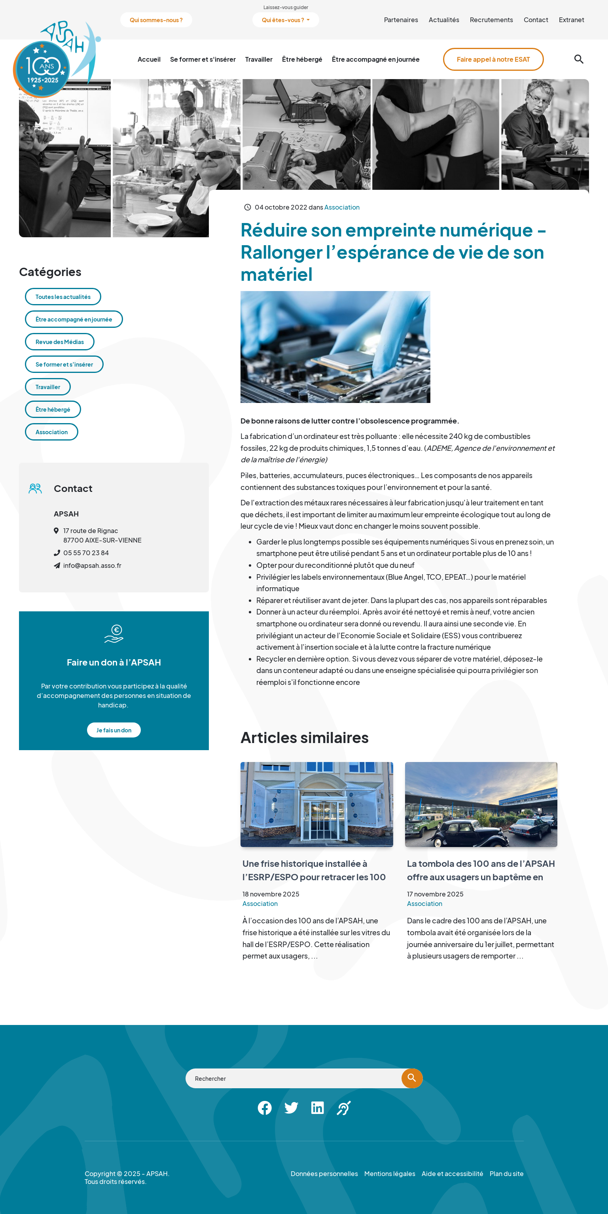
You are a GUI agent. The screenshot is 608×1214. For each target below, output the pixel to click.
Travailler (259, 59)
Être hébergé (302, 59)
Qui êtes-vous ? (283, 19)
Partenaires (401, 19)
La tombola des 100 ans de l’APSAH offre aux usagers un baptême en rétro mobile (481, 876)
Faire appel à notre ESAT (493, 59)
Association (342, 207)
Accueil (149, 59)
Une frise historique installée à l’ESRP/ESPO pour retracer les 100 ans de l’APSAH (314, 876)
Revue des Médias (60, 341)
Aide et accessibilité (452, 1174)
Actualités (444, 19)
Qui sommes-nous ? (156, 19)
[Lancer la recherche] (412, 1078)
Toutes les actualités (63, 296)
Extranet (571, 19)
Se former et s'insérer (203, 59)
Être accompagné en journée (376, 59)
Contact (536, 19)
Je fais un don (114, 730)
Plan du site (507, 1174)
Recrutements (491, 19)
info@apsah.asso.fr (92, 565)
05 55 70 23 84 (86, 552)
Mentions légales (389, 1174)
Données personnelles (324, 1174)
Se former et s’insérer (64, 364)
